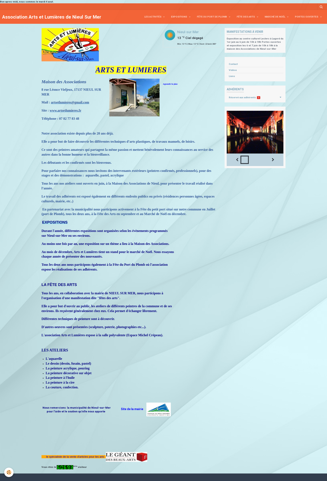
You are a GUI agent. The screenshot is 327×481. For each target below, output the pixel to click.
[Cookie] (9, 472)
